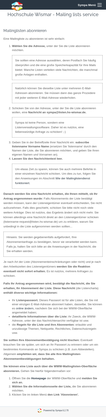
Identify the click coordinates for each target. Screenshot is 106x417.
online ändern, (25, 308)
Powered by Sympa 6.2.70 (56, 410)
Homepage (38, 378)
